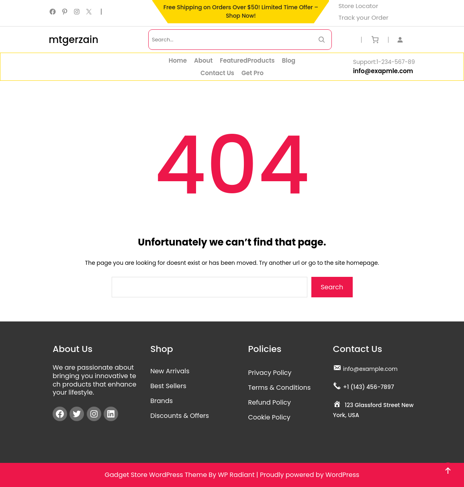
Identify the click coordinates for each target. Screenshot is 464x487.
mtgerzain (73, 39)
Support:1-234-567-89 (384, 62)
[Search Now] (321, 39)
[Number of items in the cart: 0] (375, 40)
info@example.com (370, 369)
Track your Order (363, 17)
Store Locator (358, 6)
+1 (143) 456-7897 (368, 387)
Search (332, 287)
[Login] (404, 40)
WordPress (342, 474)
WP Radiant (236, 474)
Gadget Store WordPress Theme (156, 474)
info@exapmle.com (383, 71)
